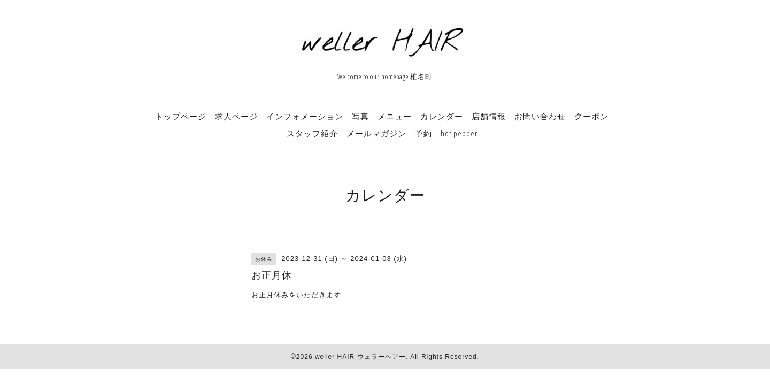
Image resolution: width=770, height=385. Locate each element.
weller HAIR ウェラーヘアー (360, 356)
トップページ (180, 116)
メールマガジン (376, 133)
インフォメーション (304, 116)
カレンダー (441, 116)
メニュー (395, 116)
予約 (423, 133)
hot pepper (459, 133)
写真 (360, 116)
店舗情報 (489, 116)
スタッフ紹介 (312, 133)
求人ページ (236, 116)
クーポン (591, 116)
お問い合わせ (540, 116)
